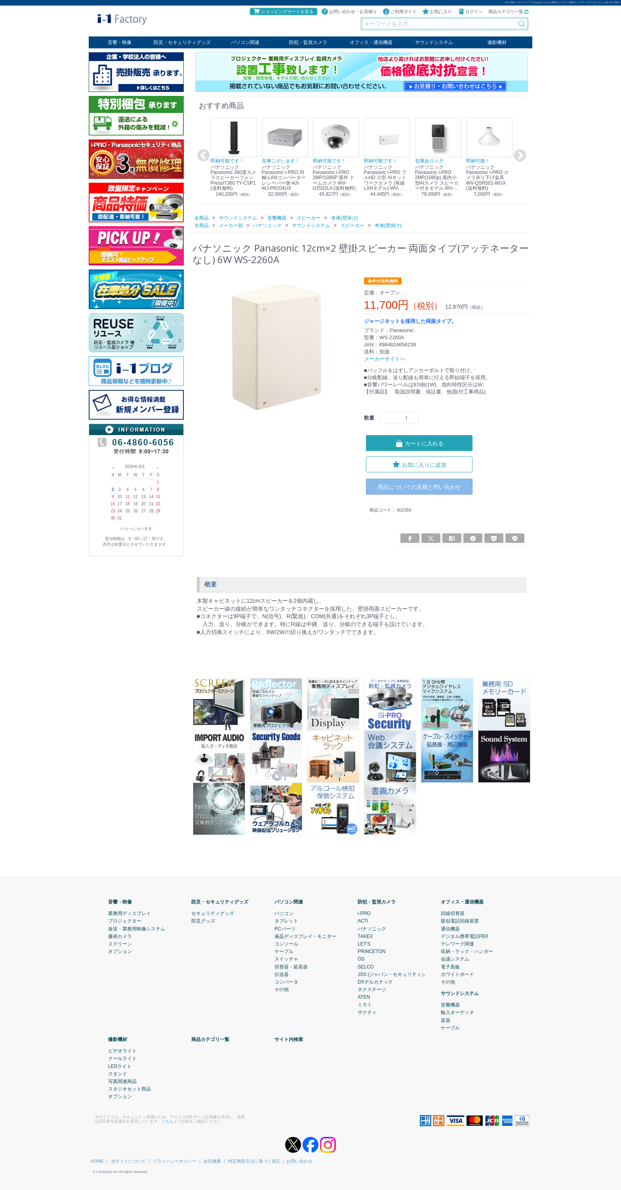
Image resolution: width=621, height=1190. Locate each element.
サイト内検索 (288, 1039)
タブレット (286, 921)
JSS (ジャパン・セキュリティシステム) (400, 974)
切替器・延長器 (291, 966)
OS (361, 959)
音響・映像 (119, 42)
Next (519, 156)
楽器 (445, 1020)
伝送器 (281, 974)
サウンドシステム (434, 42)
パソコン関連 (245, 42)
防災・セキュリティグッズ (182, 42)
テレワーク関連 (457, 944)
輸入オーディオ (457, 1012)
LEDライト (119, 1066)
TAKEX (365, 936)
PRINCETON (371, 951)
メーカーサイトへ (384, 359)
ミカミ (365, 1004)
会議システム (455, 959)
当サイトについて (128, 1161)
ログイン (470, 11)
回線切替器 (453, 913)
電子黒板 (450, 966)
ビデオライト (122, 1051)
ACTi (363, 921)
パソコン (283, 913)
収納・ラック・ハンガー (467, 951)
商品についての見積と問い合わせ (419, 486)
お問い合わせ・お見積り (349, 11)
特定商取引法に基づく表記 (254, 1161)
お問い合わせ (299, 1161)
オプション (120, 951)
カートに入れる (419, 443)
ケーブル (283, 951)
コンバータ (286, 982)
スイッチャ (286, 959)
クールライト (122, 1058)
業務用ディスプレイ (129, 913)
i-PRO (364, 913)
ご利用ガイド (400, 11)
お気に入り (437, 11)
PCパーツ (284, 928)
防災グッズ (203, 921)
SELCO (366, 966)
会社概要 (212, 1161)
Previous (202, 156)
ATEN (364, 997)
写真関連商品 (122, 1081)
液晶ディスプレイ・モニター (305, 936)
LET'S (364, 944)
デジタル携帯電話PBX (464, 936)
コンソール (286, 944)
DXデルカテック (375, 982)
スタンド (117, 1073)
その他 (281, 989)
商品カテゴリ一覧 (508, 11)
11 (127, 497)
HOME (97, 1161)
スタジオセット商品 (129, 1089)
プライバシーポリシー (174, 1161)
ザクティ (367, 1012)
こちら (167, 1121)
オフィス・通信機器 (371, 42)
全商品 (201, 217)
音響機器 (450, 1005)
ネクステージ (372, 989)
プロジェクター (124, 921)
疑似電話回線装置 (460, 921)
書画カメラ (120, 936)
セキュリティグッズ (212, 913)
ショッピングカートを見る (283, 11)
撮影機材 (497, 42)
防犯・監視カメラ (308, 42)
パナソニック (372, 928)
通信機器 (450, 928)
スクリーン (120, 944)
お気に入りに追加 (419, 464)
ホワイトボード (457, 974)
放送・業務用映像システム (136, 928)
